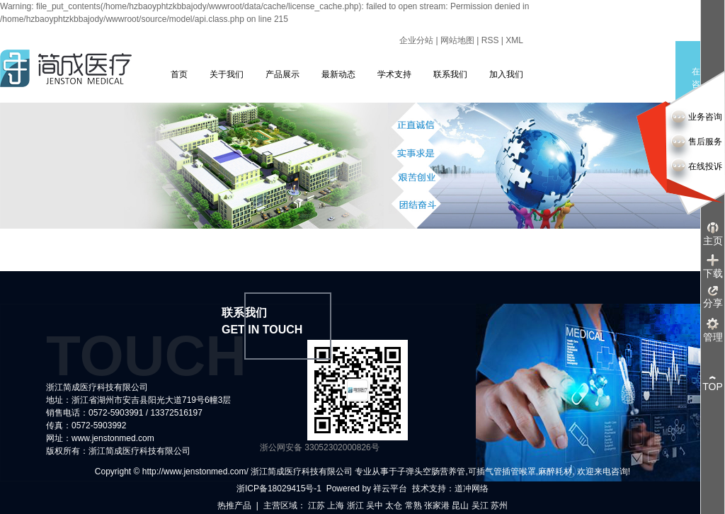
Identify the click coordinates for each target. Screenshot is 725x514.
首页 (179, 74)
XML (514, 40)
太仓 (393, 505)
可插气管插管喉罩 (502, 471)
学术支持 (394, 74)
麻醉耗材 (555, 471)
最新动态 (338, 74)
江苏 (316, 505)
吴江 (480, 505)
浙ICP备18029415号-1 (278, 488)
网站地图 (457, 40)
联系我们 (450, 74)
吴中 (374, 505)
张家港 (437, 505)
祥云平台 (390, 488)
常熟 (413, 505)
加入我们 (506, 74)
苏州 (499, 505)
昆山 (460, 505)
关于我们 (227, 74)
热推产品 (234, 505)
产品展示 (282, 74)
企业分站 (416, 40)
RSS (490, 40)
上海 (335, 505)
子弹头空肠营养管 (431, 471)
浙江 (355, 505)
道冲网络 (472, 488)
